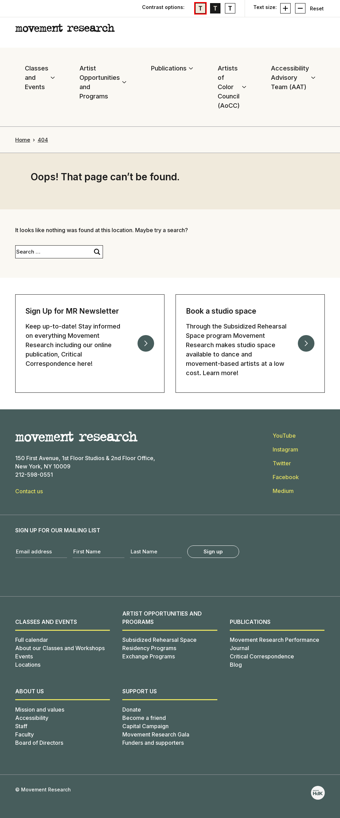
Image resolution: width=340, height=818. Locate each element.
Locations (27, 664)
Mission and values (39, 709)
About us (29, 691)
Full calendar (31, 639)
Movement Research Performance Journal (274, 643)
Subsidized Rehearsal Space (159, 639)
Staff (21, 726)
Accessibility (31, 717)
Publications (169, 68)
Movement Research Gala (155, 734)
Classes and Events (36, 78)
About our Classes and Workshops (60, 648)
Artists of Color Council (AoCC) (229, 87)
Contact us (29, 491)
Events (24, 656)
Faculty (24, 734)
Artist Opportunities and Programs (99, 82)
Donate (131, 709)
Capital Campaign (145, 726)
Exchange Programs (148, 656)
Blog (236, 664)
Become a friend (144, 717)
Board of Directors (39, 742)
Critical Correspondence (262, 656)
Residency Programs (149, 648)
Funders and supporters (153, 742)
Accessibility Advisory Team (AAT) (290, 78)
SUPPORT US (139, 691)
